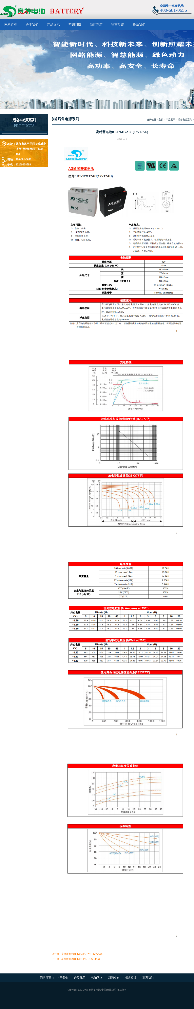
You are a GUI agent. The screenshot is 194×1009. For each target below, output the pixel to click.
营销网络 (74, 24)
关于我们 (32, 24)
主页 (161, 119)
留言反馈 (117, 24)
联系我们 (139, 24)
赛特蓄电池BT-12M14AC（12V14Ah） (81, 959)
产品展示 (53, 24)
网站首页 (10, 24)
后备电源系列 (185, 119)
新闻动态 (96, 24)
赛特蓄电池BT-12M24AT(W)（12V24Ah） (83, 953)
